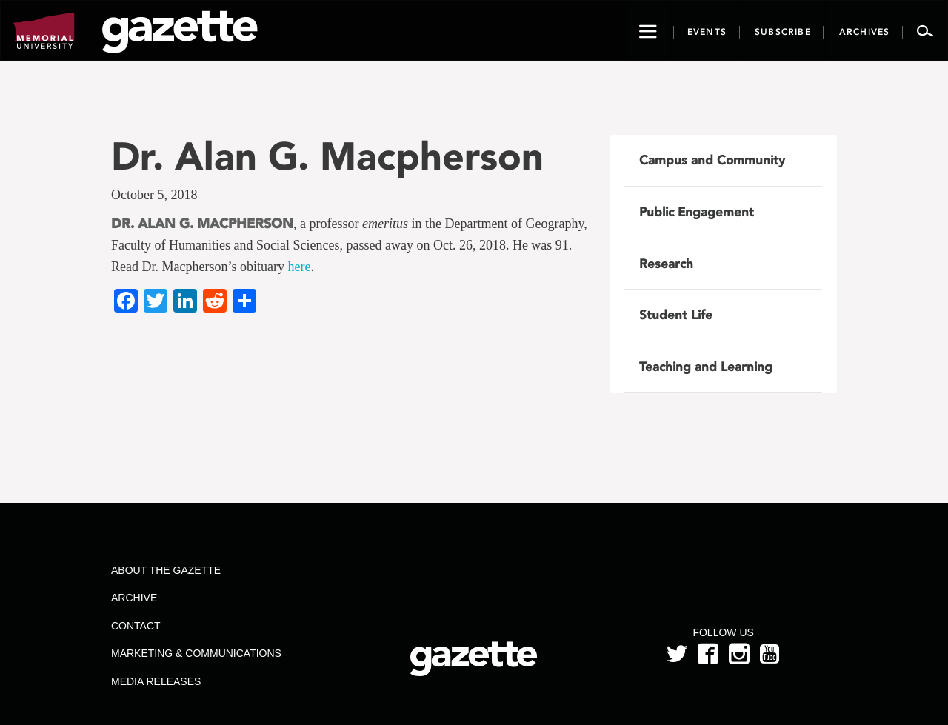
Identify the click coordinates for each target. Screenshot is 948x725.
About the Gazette (166, 570)
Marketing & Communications (196, 653)
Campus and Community (712, 160)
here (298, 266)
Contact (136, 626)
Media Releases (156, 681)
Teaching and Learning (705, 366)
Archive (134, 598)
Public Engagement (696, 211)
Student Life (675, 314)
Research (666, 263)
